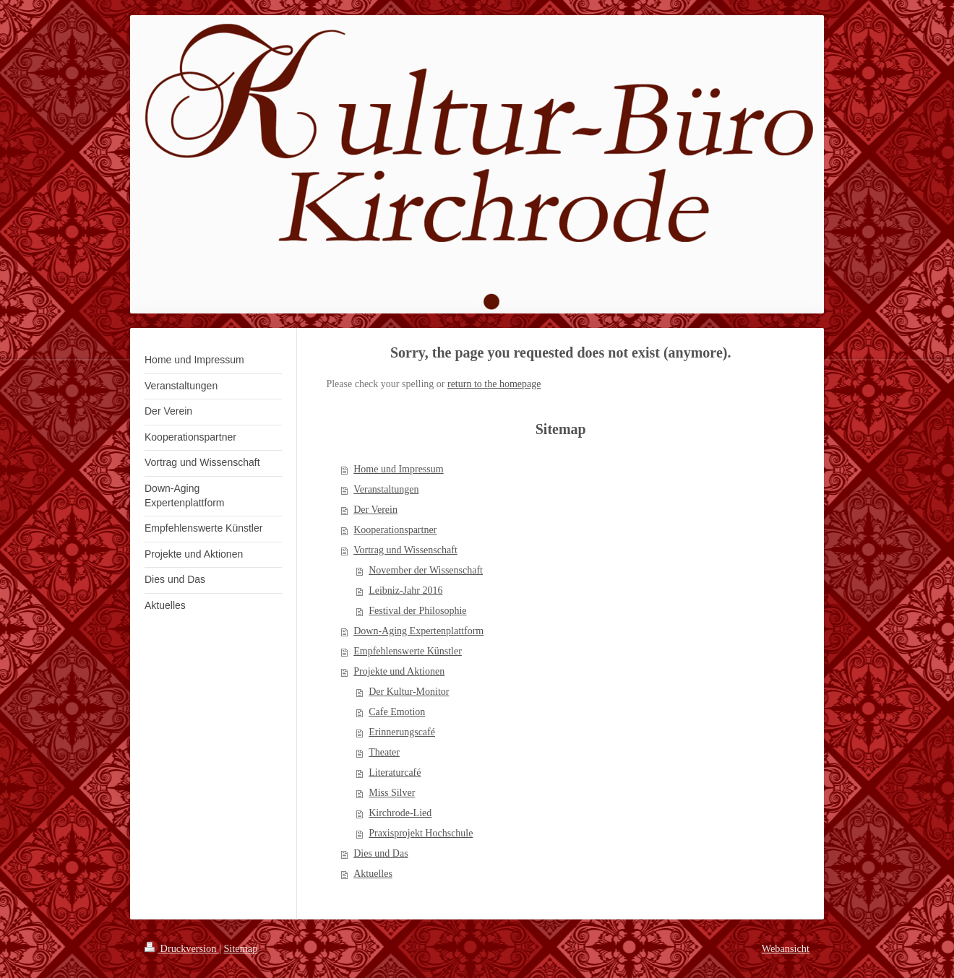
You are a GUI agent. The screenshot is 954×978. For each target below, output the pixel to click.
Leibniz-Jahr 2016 (405, 590)
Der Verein (375, 509)
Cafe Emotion (397, 711)
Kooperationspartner (395, 529)
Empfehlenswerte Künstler (407, 651)
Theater (384, 752)
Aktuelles (372, 873)
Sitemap (240, 948)
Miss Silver (392, 792)
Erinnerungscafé (402, 732)
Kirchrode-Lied (400, 813)
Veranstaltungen (385, 489)
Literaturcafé (395, 772)
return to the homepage (494, 383)
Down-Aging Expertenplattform (418, 631)
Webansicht (785, 948)
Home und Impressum (398, 469)
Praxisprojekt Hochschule (421, 833)
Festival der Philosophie (417, 610)
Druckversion (182, 948)
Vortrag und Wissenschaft (405, 550)
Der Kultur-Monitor (409, 691)
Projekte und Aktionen (398, 671)
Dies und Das (380, 853)
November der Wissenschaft (426, 570)
